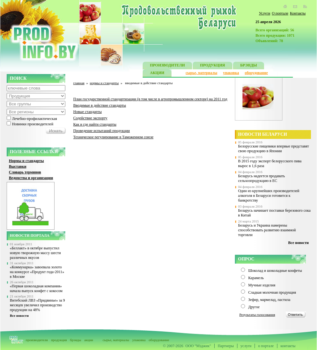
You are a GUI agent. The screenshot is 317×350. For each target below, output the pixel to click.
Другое (254, 307)
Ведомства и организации (31, 178)
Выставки (17, 166)
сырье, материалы (201, 73)
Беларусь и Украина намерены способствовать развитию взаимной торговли (267, 230)
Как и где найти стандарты (94, 124)
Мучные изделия (261, 285)
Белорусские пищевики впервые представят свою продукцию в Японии (273, 148)
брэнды (75, 340)
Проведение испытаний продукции (101, 130)
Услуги (264, 13)
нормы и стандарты (104, 83)
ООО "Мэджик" (198, 346)
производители (37, 340)
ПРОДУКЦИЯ (212, 66)
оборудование (256, 73)
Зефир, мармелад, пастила (269, 299)
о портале (266, 346)
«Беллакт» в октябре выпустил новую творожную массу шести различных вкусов (35, 253)
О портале (280, 13)
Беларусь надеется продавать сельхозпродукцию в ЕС (261, 178)
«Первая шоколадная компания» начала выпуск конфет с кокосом (36, 288)
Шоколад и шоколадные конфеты (275, 270)
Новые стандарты (87, 111)
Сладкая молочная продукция (272, 292)
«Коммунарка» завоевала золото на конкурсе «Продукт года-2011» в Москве (37, 272)
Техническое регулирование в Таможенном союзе (113, 137)
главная (78, 83)
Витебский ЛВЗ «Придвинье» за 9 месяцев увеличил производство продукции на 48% (37, 305)
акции (88, 340)
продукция (59, 340)
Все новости (19, 315)
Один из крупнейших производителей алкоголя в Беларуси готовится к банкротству (268, 196)
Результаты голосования (257, 314)
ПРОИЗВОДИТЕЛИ (167, 66)
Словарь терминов (25, 172)
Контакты (298, 13)
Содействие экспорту (90, 118)
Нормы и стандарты (26, 161)
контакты (288, 346)
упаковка (231, 73)
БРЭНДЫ (248, 66)
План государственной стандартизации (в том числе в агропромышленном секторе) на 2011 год (150, 99)
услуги (246, 346)
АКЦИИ (157, 74)
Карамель (256, 278)
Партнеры (226, 346)
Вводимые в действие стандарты (99, 105)
